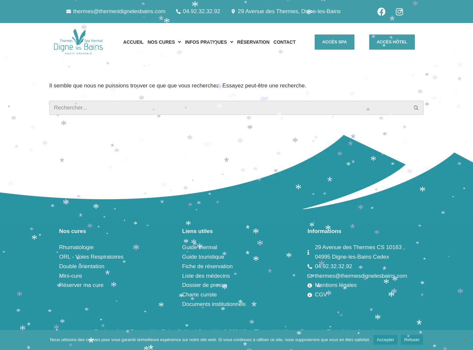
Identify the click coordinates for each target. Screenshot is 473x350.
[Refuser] (465, 340)
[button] (164, 42)
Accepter (385, 339)
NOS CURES (164, 42)
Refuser (411, 339)
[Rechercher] (229, 108)
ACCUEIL (133, 42)
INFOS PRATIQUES (209, 42)
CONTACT (285, 42)
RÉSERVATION (253, 42)
